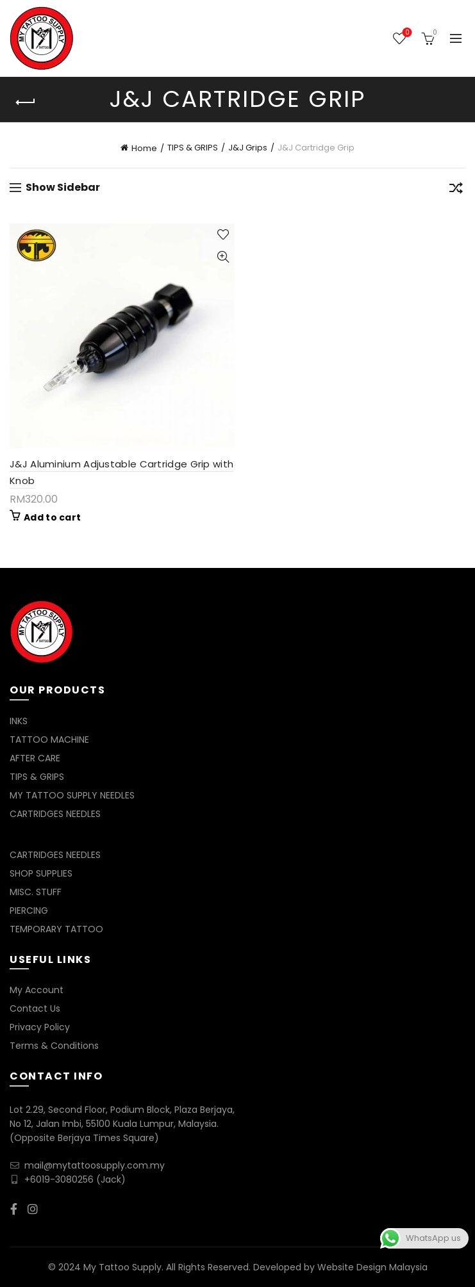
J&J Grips (247, 148)
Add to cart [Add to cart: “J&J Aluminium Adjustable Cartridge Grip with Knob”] (52, 517)
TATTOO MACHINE (49, 739)
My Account (36, 989)
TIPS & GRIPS (192, 148)
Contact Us (35, 1008)
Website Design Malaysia (372, 1267)
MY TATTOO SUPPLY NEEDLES (72, 795)
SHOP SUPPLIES (41, 873)
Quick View (223, 257)
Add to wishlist (223, 234)
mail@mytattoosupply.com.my (94, 1165)
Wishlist (406, 33)
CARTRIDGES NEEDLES (55, 813)
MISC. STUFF (36, 892)
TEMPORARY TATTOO (56, 929)
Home (144, 148)
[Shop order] (455, 190)
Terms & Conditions (54, 1045)
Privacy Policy (40, 1027)
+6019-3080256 (59, 1179)
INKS (19, 721)
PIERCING (29, 910)
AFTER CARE (35, 758)
